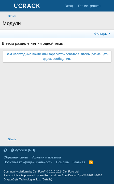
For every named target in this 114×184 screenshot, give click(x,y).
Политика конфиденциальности (28, 162)
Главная (79, 162)
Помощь (62, 162)
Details (46, 179)
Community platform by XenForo (41, 171)
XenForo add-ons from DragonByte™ (62, 175)
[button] (5, 150)
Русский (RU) (23, 150)
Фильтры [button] (100, 34)
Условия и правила (46, 157)
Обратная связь (16, 157)
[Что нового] (108, 5)
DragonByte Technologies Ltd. (22, 179)
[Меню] (7, 6)
